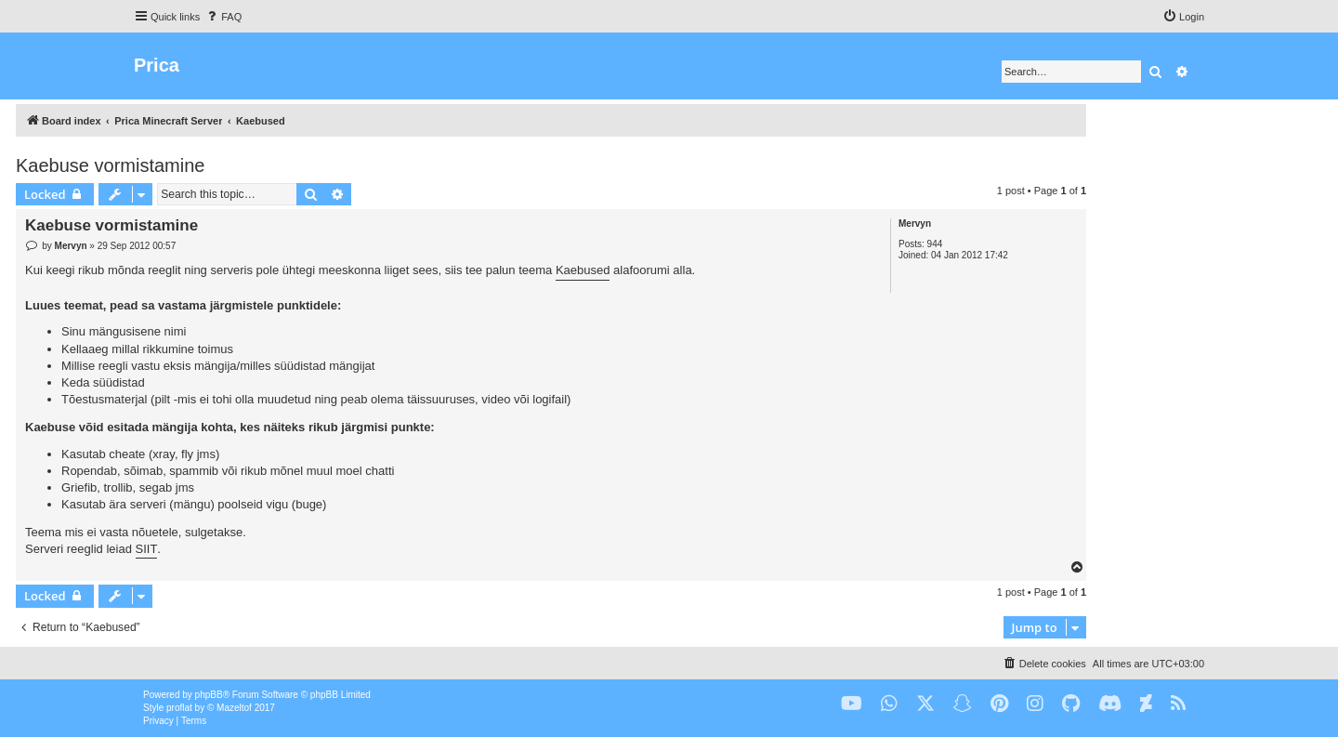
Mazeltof (234, 708)
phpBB (209, 695)
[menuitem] (223, 17)
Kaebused (583, 270)
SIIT (147, 549)
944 (935, 244)
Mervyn (915, 223)
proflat (179, 708)
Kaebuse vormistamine (110, 165)
